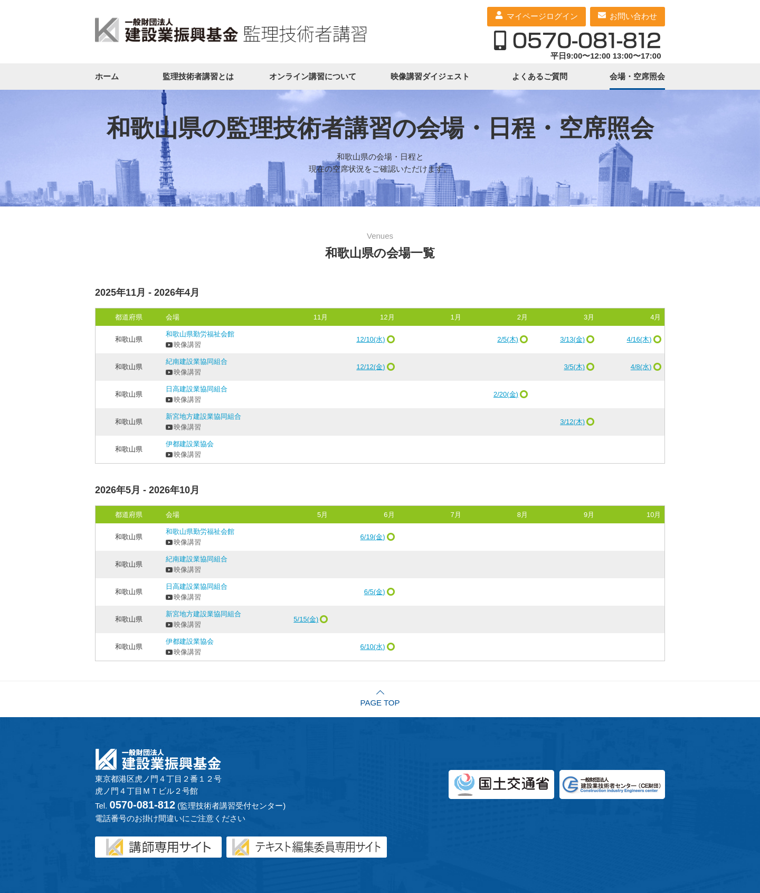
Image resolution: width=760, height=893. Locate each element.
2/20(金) (505, 394)
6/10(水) (372, 647)
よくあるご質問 (539, 76)
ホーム (107, 76)
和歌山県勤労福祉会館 (200, 334)
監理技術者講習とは (198, 76)
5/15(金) (305, 619)
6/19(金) (372, 537)
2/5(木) (507, 339)
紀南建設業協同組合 (196, 361)
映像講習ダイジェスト (430, 76)
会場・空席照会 (637, 76)
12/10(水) (370, 339)
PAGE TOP (380, 702)
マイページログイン (542, 16)
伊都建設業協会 (190, 444)
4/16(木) (639, 339)
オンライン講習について (312, 76)
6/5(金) (374, 592)
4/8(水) (641, 367)
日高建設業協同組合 (196, 389)
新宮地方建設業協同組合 (203, 416)
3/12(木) (572, 422)
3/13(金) (572, 339)
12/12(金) (370, 367)
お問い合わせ (633, 16)
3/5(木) (574, 367)
